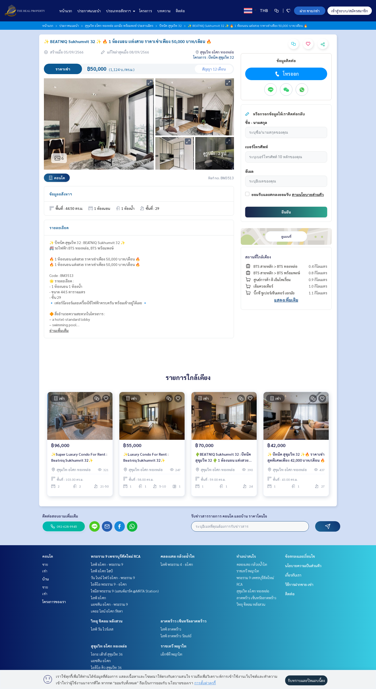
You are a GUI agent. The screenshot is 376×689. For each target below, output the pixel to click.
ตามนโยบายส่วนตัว (308, 194)
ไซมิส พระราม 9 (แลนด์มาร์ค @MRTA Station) (125, 591)
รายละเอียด (59, 227)
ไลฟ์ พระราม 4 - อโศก (177, 564)
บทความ (164, 10)
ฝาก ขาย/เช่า (310, 10)
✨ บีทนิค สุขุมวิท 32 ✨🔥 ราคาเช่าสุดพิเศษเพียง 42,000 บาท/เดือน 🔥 (296, 459)
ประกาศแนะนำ (89, 10)
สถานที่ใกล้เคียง (258, 256)
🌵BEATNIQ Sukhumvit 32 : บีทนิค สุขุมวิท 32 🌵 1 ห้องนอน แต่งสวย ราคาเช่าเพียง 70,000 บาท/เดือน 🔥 (223, 460)
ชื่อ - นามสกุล (256, 122)
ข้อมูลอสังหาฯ (60, 194)
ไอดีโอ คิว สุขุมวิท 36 (106, 667)
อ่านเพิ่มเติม (59, 330)
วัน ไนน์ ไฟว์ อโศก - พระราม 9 (113, 577)
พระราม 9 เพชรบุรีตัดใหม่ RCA (115, 556)
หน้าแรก (65, 10)
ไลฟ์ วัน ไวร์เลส (102, 629)
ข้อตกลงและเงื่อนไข (300, 556)
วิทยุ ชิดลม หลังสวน (106, 621)
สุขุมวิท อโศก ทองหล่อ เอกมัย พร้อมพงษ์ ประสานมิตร (119, 25)
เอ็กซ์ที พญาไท (171, 654)
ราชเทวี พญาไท (173, 646)
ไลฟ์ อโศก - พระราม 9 (107, 564)
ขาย (45, 564)
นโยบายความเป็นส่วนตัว (303, 565)
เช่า (44, 570)
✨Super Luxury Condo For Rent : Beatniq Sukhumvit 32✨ (79, 459)
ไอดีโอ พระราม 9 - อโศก (109, 584)
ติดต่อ (180, 10)
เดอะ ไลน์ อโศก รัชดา (107, 611)
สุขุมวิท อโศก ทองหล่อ (109, 646)
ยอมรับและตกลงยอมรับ (271, 194)
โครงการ (145, 10)
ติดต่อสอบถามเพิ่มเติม (60, 516)
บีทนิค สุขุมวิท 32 (170, 25)
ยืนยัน (286, 212)
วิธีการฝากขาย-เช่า (299, 584)
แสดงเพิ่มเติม (286, 300)
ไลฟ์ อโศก (98, 597)
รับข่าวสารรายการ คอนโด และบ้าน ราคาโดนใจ (229, 516)
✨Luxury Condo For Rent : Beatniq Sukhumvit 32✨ (145, 459)
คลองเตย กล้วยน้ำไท (178, 556)
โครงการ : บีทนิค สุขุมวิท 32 (213, 57)
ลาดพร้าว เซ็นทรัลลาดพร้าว (184, 621)
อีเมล (249, 171)
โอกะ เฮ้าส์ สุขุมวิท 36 (107, 654)
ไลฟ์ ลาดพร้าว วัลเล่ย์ (176, 635)
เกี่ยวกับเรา (293, 575)
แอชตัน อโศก (101, 660)
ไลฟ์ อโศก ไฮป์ (102, 570)
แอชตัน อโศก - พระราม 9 (109, 604)
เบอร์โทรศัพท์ (256, 146)
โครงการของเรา (54, 601)
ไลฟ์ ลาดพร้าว (171, 629)
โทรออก (286, 74)
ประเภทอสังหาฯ (120, 10)
